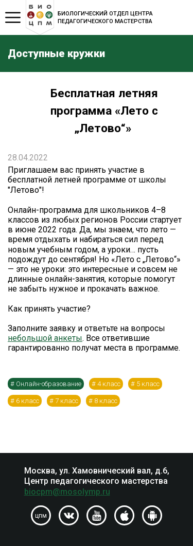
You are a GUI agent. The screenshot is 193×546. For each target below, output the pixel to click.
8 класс (105, 401)
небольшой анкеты (45, 338)
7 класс (66, 401)
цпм (41, 515)
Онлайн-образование (48, 384)
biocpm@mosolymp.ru (67, 492)
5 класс (148, 384)
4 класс (108, 384)
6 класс (27, 401)
